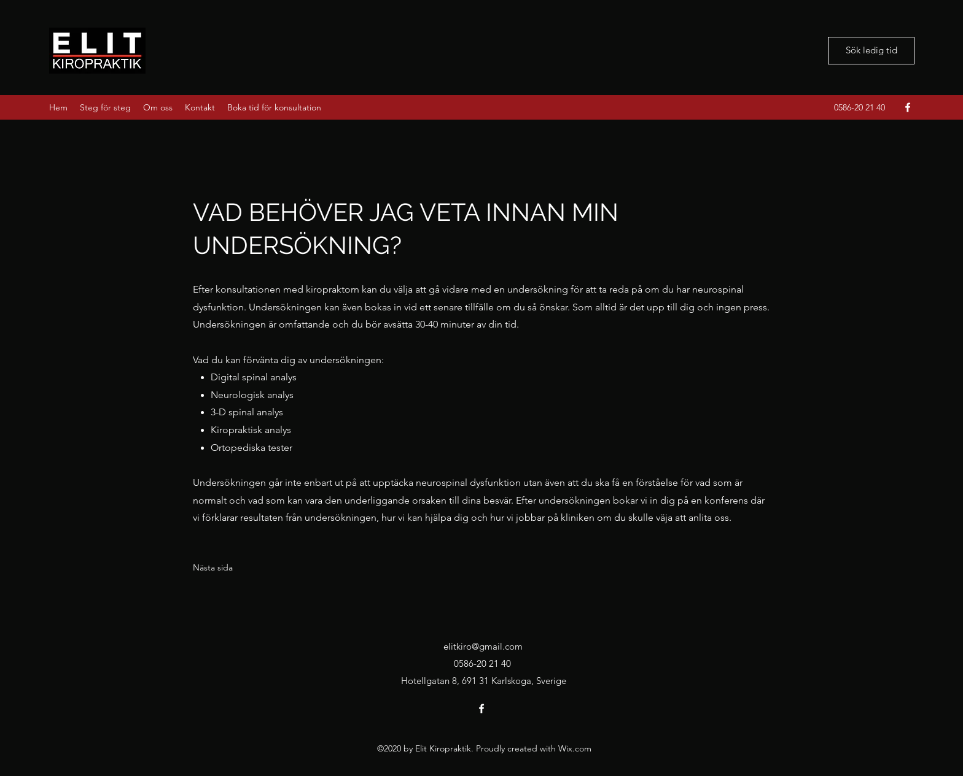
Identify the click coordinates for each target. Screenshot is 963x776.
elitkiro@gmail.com (483, 646)
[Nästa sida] (213, 567)
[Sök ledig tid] (871, 50)
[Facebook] (908, 107)
